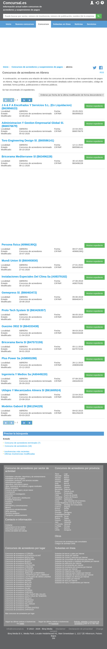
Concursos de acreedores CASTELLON (20, 565)
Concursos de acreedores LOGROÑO (19, 579)
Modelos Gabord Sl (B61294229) (22, 406)
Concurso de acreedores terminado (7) (22, 443)
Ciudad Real (59, 503)
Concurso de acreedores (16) (18, 446)
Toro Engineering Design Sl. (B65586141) (28, 140)
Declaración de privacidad (81, 629)
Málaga (66, 480)
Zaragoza (67, 530)
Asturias (58, 482)
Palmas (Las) (69, 491)
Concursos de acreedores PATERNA (18, 590)
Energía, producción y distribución (17, 498)
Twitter (21, 624)
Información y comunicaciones (16, 506)
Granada (58, 512)
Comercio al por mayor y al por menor (19, 490)
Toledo (66, 518)
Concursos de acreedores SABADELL (19, 592)
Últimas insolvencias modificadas (19, 454)
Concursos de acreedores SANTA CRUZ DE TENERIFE (25, 596)
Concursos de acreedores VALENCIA (19, 602)
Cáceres (58, 493)
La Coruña (59, 524)
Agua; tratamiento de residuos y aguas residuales (23, 486)
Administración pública (13, 482)
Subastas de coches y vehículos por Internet (71, 557)
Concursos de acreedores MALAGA (18, 583)
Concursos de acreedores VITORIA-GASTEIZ (22, 608)
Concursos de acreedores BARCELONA (20, 559)
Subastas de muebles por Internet (67, 579)
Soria (66, 511)
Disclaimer (60, 629)
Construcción (10, 492)
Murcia (66, 484)
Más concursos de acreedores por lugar (19, 614)
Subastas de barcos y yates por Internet (69, 554)
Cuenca (58, 507)
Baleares (58, 487)
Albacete (58, 476)
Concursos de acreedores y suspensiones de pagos (37, 67)
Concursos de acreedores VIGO (17, 606)
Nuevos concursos (24, 24)
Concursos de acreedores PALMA (17, 588)
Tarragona (67, 512)
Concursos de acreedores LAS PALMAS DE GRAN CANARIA (28, 577)
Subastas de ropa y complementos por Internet (72, 583)
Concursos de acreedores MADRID (18, 581)
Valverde (67, 524)
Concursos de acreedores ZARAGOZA (19, 610)
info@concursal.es (15, 629)
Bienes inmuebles (11, 488)
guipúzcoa (58, 516)
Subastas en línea (62, 24)
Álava (57, 474)
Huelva (57, 518)
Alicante (58, 478)
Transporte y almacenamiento (16, 515)
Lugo (66, 474)
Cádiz (57, 495)
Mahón (66, 478)
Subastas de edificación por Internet (68, 563)
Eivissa (57, 509)
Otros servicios (10, 511)
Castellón (58, 499)
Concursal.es (15, 3)
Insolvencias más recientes (16, 451)
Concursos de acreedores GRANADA (19, 571)
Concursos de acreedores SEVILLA (18, 598)
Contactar (8, 525)
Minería (8, 508)
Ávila (56, 484)
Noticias (79, 24)
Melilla (66, 482)
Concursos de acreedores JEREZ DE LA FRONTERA (25, 573)
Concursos (43, 24)
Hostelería (9, 502)
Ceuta (57, 501)
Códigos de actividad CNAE (65, 544)
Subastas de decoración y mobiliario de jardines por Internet (77, 561)
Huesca (58, 520)
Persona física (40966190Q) (19, 244)
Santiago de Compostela (73, 505)
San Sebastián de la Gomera (74, 501)
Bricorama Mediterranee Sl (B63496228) (27, 156)
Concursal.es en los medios (15, 527)
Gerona (57, 511)
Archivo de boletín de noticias (16, 531)
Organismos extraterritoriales (16, 509)
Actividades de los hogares (15, 479)
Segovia (67, 507)
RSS (102, 72)
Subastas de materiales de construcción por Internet (74, 575)
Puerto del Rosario (71, 497)
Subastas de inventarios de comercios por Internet (73, 567)
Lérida (57, 530)
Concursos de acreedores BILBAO (18, 561)
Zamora (67, 528)
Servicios (91, 24)
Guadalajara (59, 514)
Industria (8, 504)
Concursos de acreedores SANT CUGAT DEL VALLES (25, 594)
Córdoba (58, 505)
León (57, 528)
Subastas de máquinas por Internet (68, 571)
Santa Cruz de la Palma (73, 503)
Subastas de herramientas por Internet (69, 565)
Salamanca (68, 499)
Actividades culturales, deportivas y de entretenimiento (25, 477)
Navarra (67, 485)
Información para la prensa (15, 529)
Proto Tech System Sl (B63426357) (24, 310)
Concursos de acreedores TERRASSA (19, 600)
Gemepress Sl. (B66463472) (19, 292)
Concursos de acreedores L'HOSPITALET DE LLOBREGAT (27, 575)
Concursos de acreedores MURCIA (18, 585)
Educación (9, 496)
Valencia (67, 520)
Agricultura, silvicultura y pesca (16, 484)
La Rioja (58, 526)
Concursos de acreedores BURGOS (18, 563)
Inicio (8, 24)
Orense (66, 487)
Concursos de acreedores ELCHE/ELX (19, 569)
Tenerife (67, 514)
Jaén (56, 522)
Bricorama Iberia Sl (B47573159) (22, 342)
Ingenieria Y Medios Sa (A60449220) (24, 374)
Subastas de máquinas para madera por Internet (73, 573)
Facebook (54, 624)
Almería (58, 480)
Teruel (66, 516)
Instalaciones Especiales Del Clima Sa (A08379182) (34, 276)
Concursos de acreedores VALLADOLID (20, 604)
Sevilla (66, 509)
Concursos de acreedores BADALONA (19, 557)
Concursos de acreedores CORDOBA (19, 567)
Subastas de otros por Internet (66, 581)
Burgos (57, 491)
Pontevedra (68, 493)
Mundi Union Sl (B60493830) (20, 260)
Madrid (66, 476)
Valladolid (67, 522)
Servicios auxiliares (12, 513)
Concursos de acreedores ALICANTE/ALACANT (23, 556)
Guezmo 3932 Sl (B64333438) (20, 326)
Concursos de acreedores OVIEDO (18, 586)
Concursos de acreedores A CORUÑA (19, 554)
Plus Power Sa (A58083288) (19, 358)
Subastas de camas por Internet (66, 556)
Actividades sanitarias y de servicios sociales (21, 480)
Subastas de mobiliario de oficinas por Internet (72, 577)
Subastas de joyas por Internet (66, 569)
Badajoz (58, 485)
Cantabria (58, 497)
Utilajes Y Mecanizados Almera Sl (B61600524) (31, 390)
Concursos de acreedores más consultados (71, 542)
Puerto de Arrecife (70, 495)
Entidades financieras (13, 500)
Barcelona (58, 489)
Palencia (67, 489)
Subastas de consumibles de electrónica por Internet (74, 559)
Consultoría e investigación (15, 494)
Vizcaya (67, 526)
